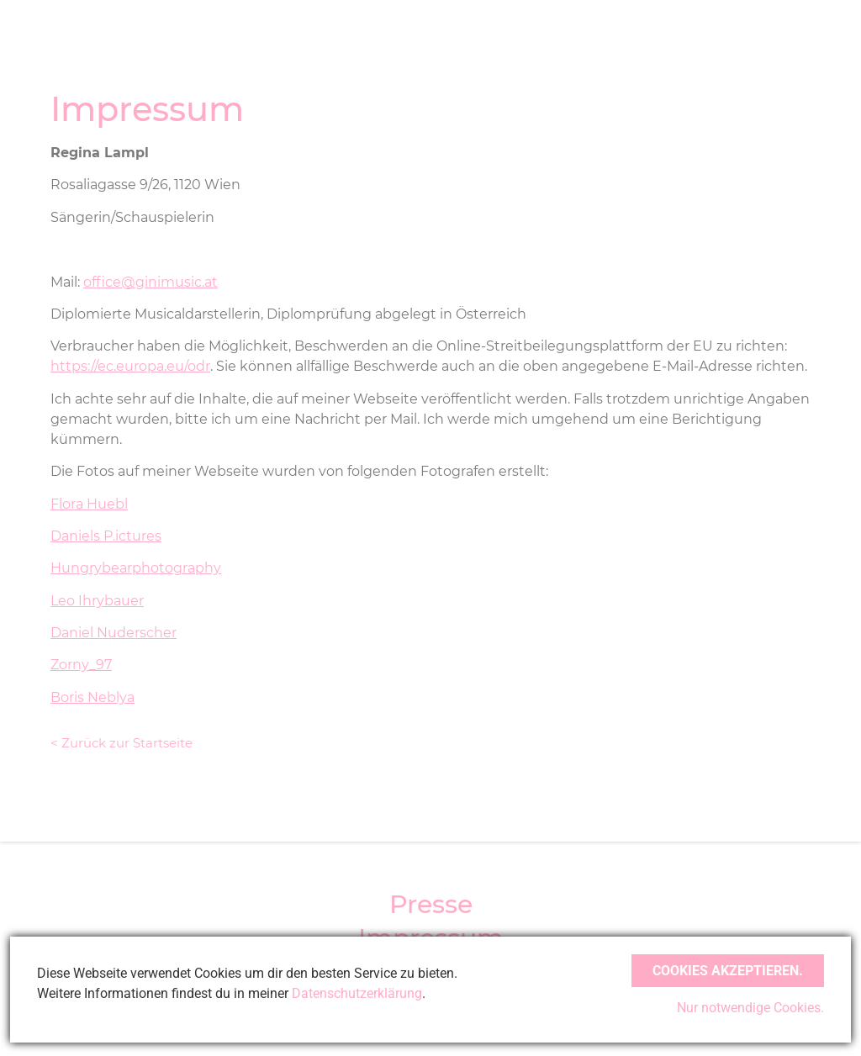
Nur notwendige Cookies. (750, 1008)
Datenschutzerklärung (357, 993)
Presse (431, 904)
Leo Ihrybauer (97, 601)
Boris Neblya (92, 697)
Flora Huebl (89, 504)
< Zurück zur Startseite (121, 743)
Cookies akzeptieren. (727, 971)
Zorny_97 (81, 665)
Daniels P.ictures (105, 536)
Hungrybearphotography (135, 568)
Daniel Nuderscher (113, 633)
